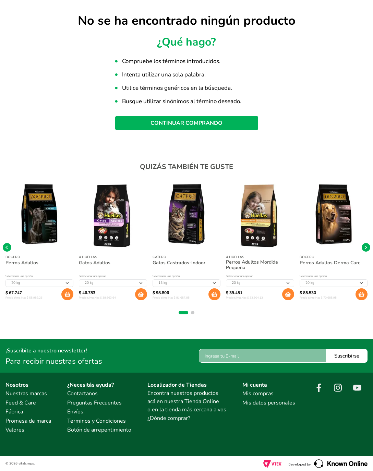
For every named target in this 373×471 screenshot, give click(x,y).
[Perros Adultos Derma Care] (334, 243)
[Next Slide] (366, 247)
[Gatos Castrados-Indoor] (186, 243)
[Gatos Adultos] (113, 243)
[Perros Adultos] (39, 243)
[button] (183, 312)
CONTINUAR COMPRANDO (186, 123)
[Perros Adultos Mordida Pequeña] (260, 243)
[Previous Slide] (7, 247)
